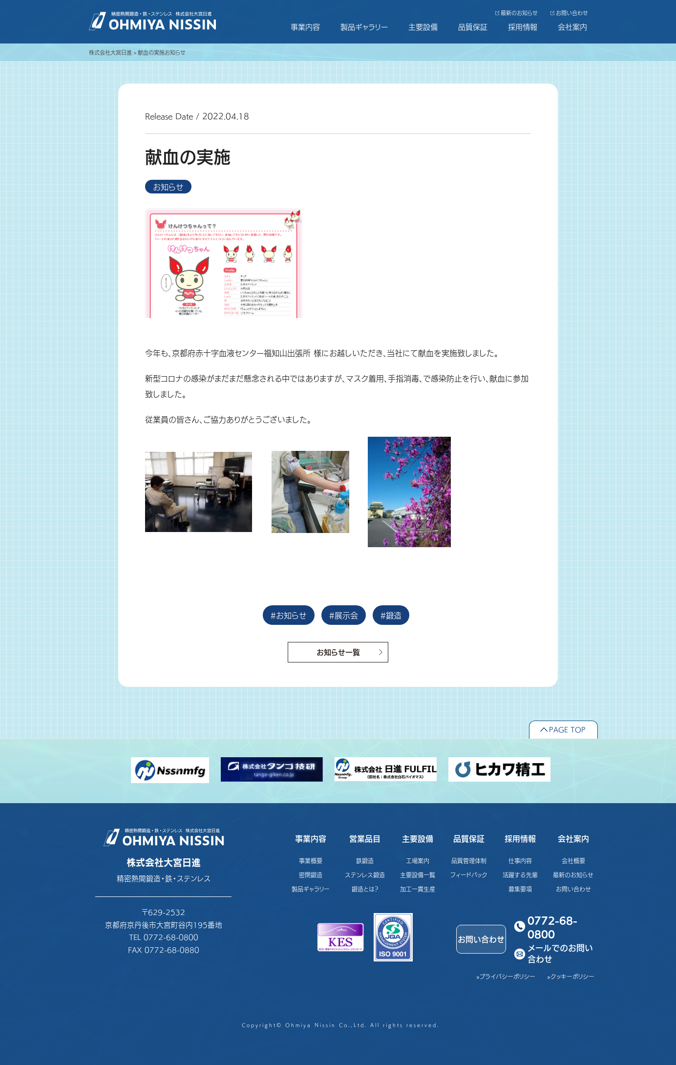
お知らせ (168, 186)
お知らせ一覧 (338, 652)
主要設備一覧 (417, 875)
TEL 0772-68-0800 (163, 937)
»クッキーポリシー (570, 976)
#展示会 (343, 615)
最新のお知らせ (519, 13)
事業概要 (310, 860)
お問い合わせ (572, 13)
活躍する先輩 (520, 875)
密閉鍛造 (310, 875)
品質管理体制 (468, 860)
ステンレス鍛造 (365, 875)
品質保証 (472, 26)
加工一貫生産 (417, 889)
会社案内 (572, 26)
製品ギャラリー (364, 26)
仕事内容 (520, 860)
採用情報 (522, 26)
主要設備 (423, 26)
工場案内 (417, 860)
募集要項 (520, 889)
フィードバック (468, 875)
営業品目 (364, 838)
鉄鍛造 (365, 860)
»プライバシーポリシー (505, 976)
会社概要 (573, 860)
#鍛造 (390, 615)
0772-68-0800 (552, 926)
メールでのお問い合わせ (560, 954)
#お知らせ (289, 615)
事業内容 (305, 26)
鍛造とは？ (365, 889)
